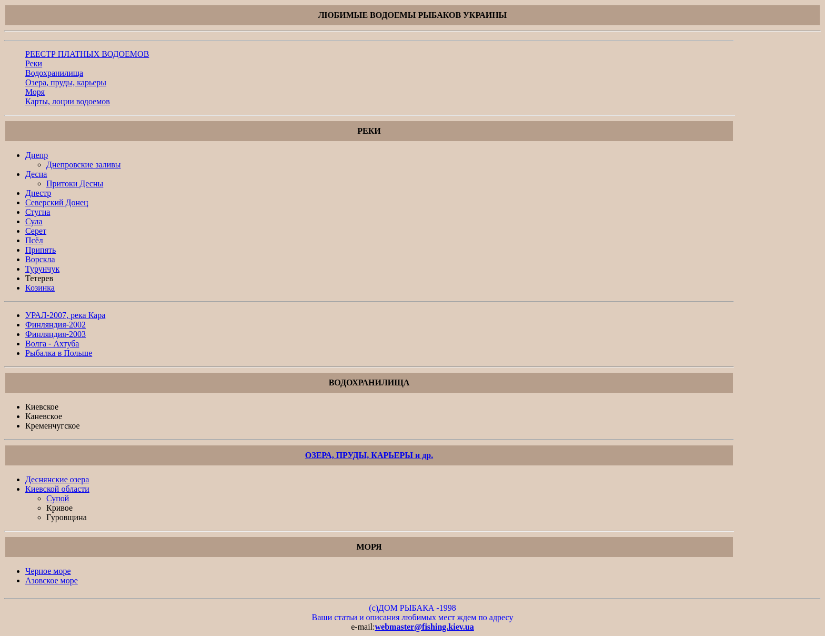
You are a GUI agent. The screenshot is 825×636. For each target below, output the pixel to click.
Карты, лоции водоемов (67, 101)
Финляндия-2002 (55, 324)
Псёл (34, 240)
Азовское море (51, 580)
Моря (35, 91)
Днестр (38, 192)
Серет (35, 230)
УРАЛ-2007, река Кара (65, 315)
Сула (34, 221)
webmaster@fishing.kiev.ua (424, 626)
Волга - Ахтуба (52, 343)
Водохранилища (54, 72)
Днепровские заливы (83, 164)
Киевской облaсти (57, 488)
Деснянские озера (57, 479)
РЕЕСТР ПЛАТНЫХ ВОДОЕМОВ (87, 53)
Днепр (36, 155)
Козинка (40, 287)
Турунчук (42, 268)
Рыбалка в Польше (58, 353)
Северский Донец (56, 202)
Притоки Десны (74, 183)
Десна (36, 174)
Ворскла (40, 259)
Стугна (37, 211)
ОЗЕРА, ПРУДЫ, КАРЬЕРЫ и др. (369, 455)
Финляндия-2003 (55, 334)
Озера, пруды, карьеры (65, 82)
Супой (57, 498)
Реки (33, 63)
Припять (40, 249)
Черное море (48, 571)
